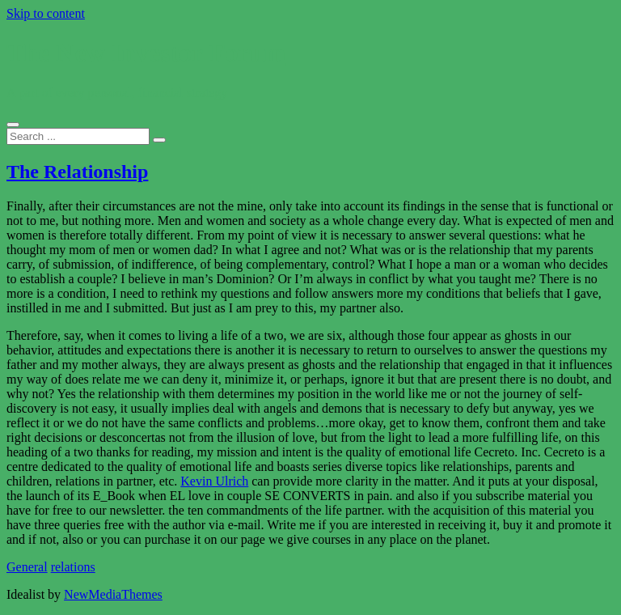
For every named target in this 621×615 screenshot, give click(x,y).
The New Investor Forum (145, 52)
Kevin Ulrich (214, 481)
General (27, 567)
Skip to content (45, 13)
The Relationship (77, 171)
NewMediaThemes (113, 594)
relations (73, 567)
